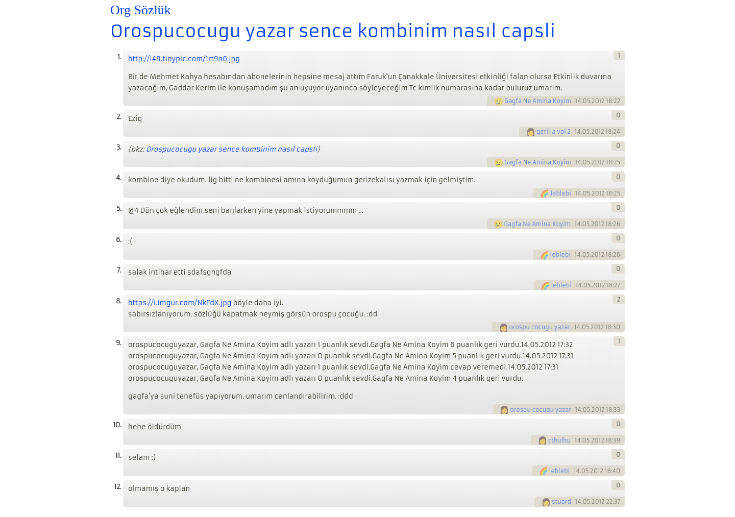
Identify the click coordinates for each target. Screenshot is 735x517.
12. (117, 486)
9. (118, 342)
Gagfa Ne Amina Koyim (537, 101)
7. (119, 270)
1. (119, 57)
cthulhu (559, 440)
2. (118, 116)
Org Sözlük (140, 10)
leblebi (560, 193)
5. (118, 208)
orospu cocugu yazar (540, 327)
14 (578, 101)
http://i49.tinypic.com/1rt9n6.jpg (184, 59)
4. (118, 178)
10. (117, 425)
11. (118, 455)
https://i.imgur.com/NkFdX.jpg (179, 303)
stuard (561, 501)
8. (118, 301)
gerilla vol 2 (553, 131)
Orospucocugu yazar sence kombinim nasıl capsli (332, 31)
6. (118, 239)
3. (118, 147)
